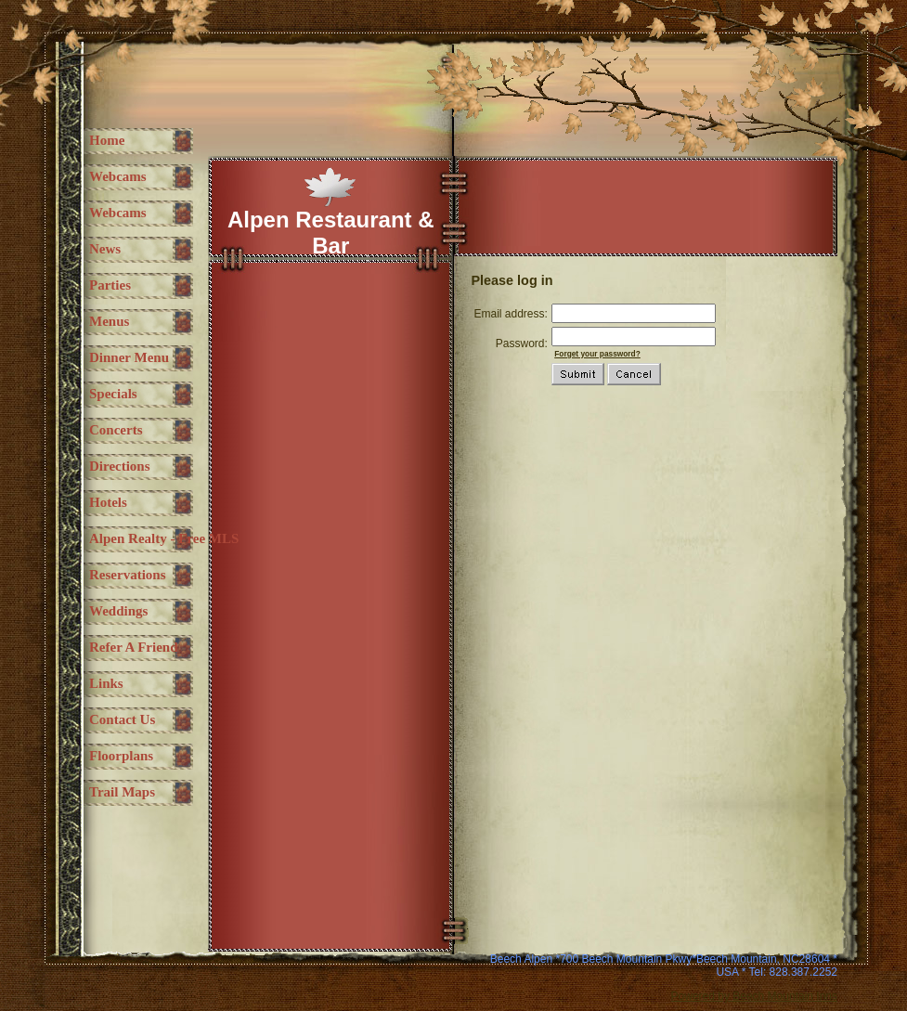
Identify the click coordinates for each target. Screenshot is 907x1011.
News (105, 248)
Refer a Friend (133, 647)
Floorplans (121, 755)
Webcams (118, 176)
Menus (109, 321)
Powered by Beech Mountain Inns (754, 996)
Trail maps (122, 791)
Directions (119, 466)
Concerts (115, 429)
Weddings (118, 610)
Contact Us (122, 719)
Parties (110, 285)
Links (106, 683)
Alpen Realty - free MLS (164, 538)
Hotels (108, 502)
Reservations (127, 574)
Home (106, 140)
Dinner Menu (129, 357)
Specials (113, 393)
